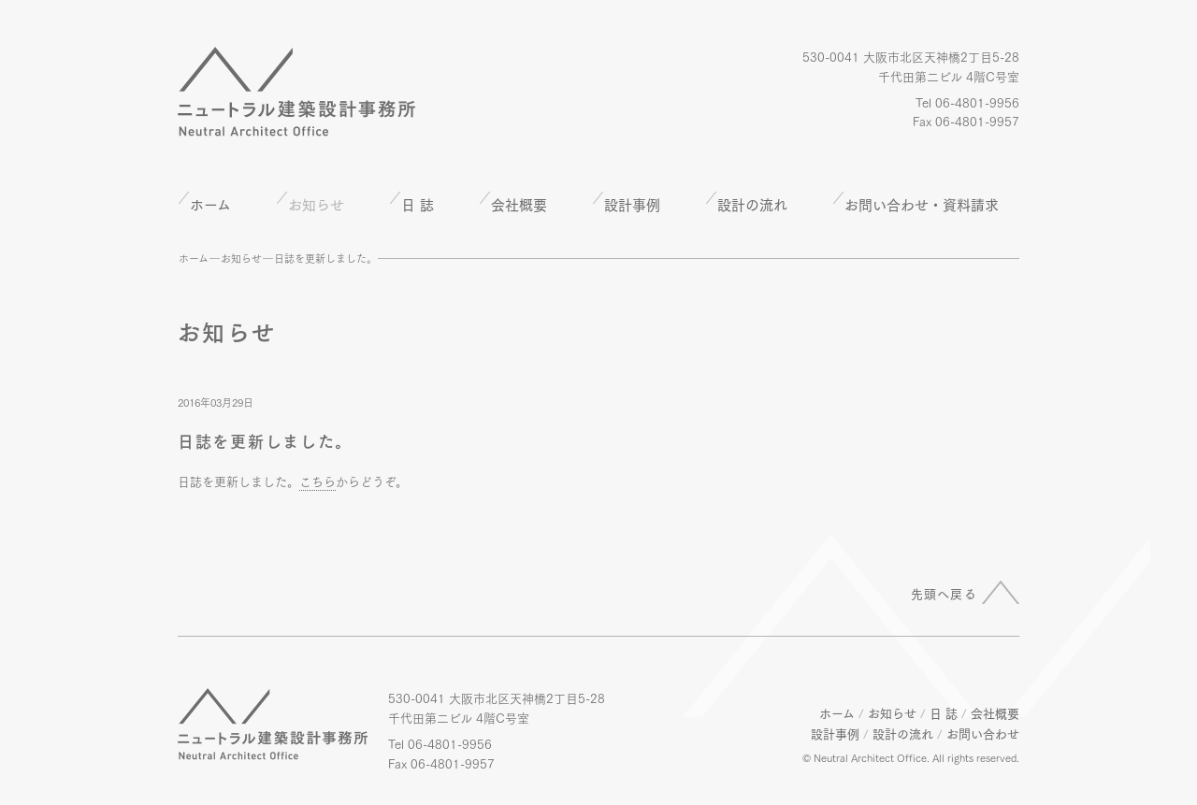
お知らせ (241, 258)
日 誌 (417, 204)
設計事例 (632, 204)
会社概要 (519, 204)
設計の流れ (752, 204)
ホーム (210, 204)
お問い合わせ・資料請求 (921, 204)
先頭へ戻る (944, 592)
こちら (317, 480)
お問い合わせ (982, 733)
